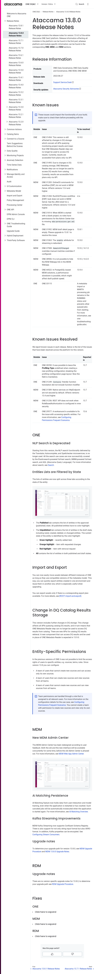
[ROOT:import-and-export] (70, 596)
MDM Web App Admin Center (71, 754)
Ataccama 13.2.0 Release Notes (16, 123)
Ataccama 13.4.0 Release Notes (16, 86)
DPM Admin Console (16, 214)
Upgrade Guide (13, 231)
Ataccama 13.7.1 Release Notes (16, 41)
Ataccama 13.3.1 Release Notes (16, 100)
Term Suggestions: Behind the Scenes (15, 144)
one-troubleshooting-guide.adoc (84, 321)
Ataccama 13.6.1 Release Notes (16, 56)
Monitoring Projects (15, 155)
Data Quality (12, 151)
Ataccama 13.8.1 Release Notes (16, 26)
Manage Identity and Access (16, 175)
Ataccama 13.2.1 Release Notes (16, 115)
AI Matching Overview (78, 811)
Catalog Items (13, 134)
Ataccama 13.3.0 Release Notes (16, 108)
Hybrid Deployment (15, 235)
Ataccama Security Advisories (66, 89)
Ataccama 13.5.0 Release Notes (16, 71)
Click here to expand (45, 911)
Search (51, 465)
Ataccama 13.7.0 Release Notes (16, 49)
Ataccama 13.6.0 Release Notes (16, 63)
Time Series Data (14, 165)
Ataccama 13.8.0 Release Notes (16, 34)
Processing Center (14, 205)
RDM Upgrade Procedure (62, 884)
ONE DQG (36, 12)
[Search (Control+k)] (80, 4)
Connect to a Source (15, 139)
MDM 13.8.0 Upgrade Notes (57, 851)
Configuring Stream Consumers (45, 834)
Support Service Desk (62, 82)
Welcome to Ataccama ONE (16, 14)
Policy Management (15, 200)
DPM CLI (10, 219)
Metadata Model (14, 191)
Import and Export (14, 195)
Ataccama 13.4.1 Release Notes (16, 78)
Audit (9, 181)
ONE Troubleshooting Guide (16, 224)
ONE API (10, 209)
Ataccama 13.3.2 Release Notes (16, 93)
